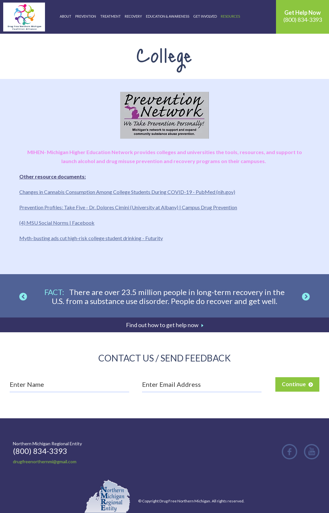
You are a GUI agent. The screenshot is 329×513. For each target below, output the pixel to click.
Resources (230, 16)
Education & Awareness (167, 16)
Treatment (110, 16)
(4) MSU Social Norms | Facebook (56, 223)
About (65, 16)
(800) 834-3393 (302, 16)
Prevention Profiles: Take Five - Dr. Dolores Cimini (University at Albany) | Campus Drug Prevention (128, 207)
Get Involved (205, 16)
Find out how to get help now (162, 324)
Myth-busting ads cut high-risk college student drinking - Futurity (91, 238)
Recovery (133, 16)
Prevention (85, 16)
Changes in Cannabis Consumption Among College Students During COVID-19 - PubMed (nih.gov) (127, 192)
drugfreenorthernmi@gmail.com (44, 461)
